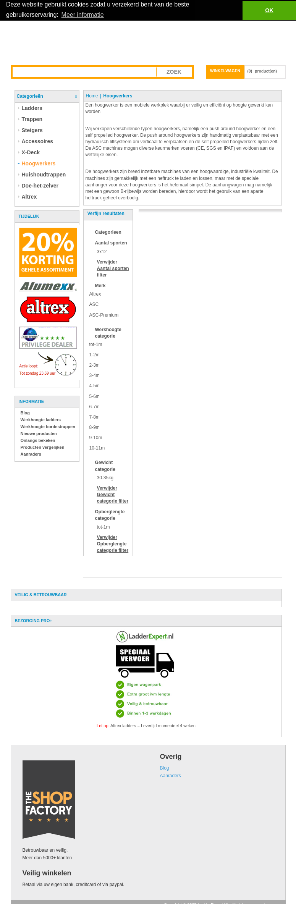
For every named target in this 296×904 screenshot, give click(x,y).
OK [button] (269, 10)
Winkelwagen (225, 70)
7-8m (94, 416)
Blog (25, 412)
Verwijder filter (113, 268)
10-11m (97, 448)
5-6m (94, 396)
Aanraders (31, 453)
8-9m (94, 427)
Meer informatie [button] (82, 14)
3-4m (94, 375)
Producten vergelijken (43, 447)
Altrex (95, 294)
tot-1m (95, 344)
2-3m (94, 365)
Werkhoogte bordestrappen (48, 426)
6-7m (94, 406)
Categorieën (30, 96)
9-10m (95, 437)
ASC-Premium (104, 314)
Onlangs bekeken (38, 440)
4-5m (94, 385)
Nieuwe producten (39, 433)
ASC (94, 304)
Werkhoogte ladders (41, 419)
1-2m (94, 354)
